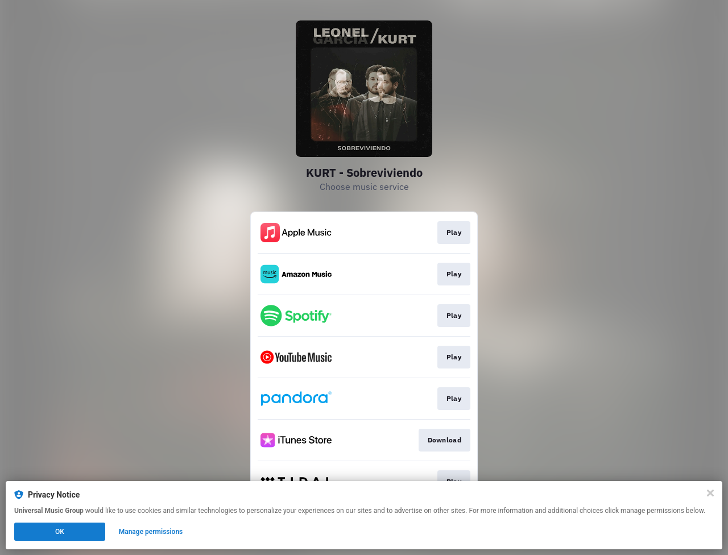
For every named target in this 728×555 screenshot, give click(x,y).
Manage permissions (151, 532)
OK (59, 532)
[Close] (710, 493)
